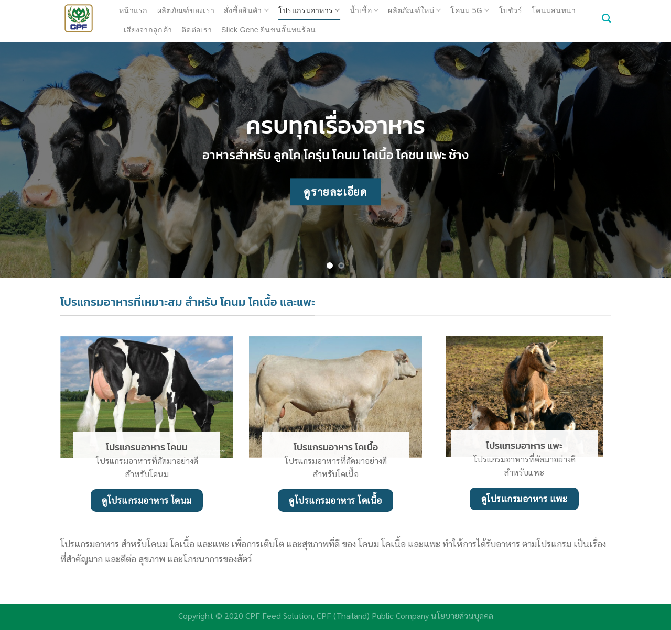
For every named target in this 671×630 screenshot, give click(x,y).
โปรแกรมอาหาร (309, 10)
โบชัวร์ (510, 10)
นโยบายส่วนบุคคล (462, 615)
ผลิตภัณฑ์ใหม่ (414, 10)
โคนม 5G (469, 10)
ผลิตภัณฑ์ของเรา (185, 10)
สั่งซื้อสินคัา (246, 10)
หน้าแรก (133, 10)
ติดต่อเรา (196, 30)
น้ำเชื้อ (364, 10)
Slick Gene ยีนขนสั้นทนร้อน (268, 30)
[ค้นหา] (606, 18)
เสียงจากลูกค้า (148, 30)
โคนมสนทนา (554, 10)
